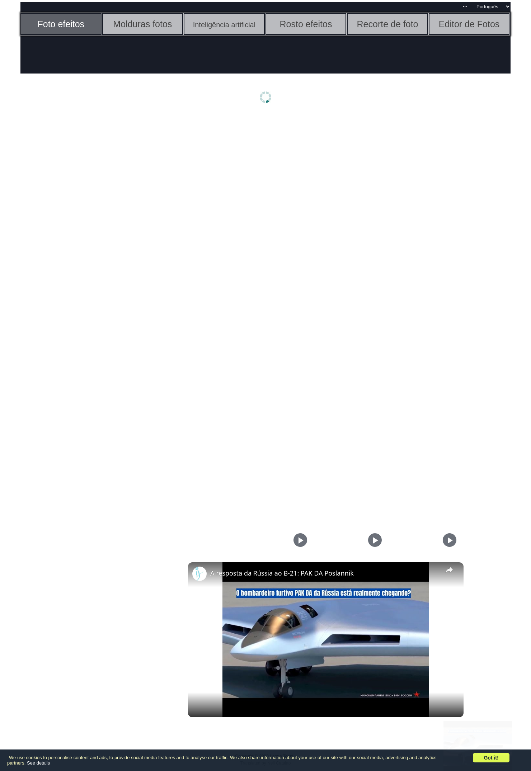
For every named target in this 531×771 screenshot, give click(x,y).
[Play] (373, 540)
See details (38, 763)
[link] (199, 574)
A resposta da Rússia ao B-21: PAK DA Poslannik (282, 573)
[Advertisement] (76, 228)
